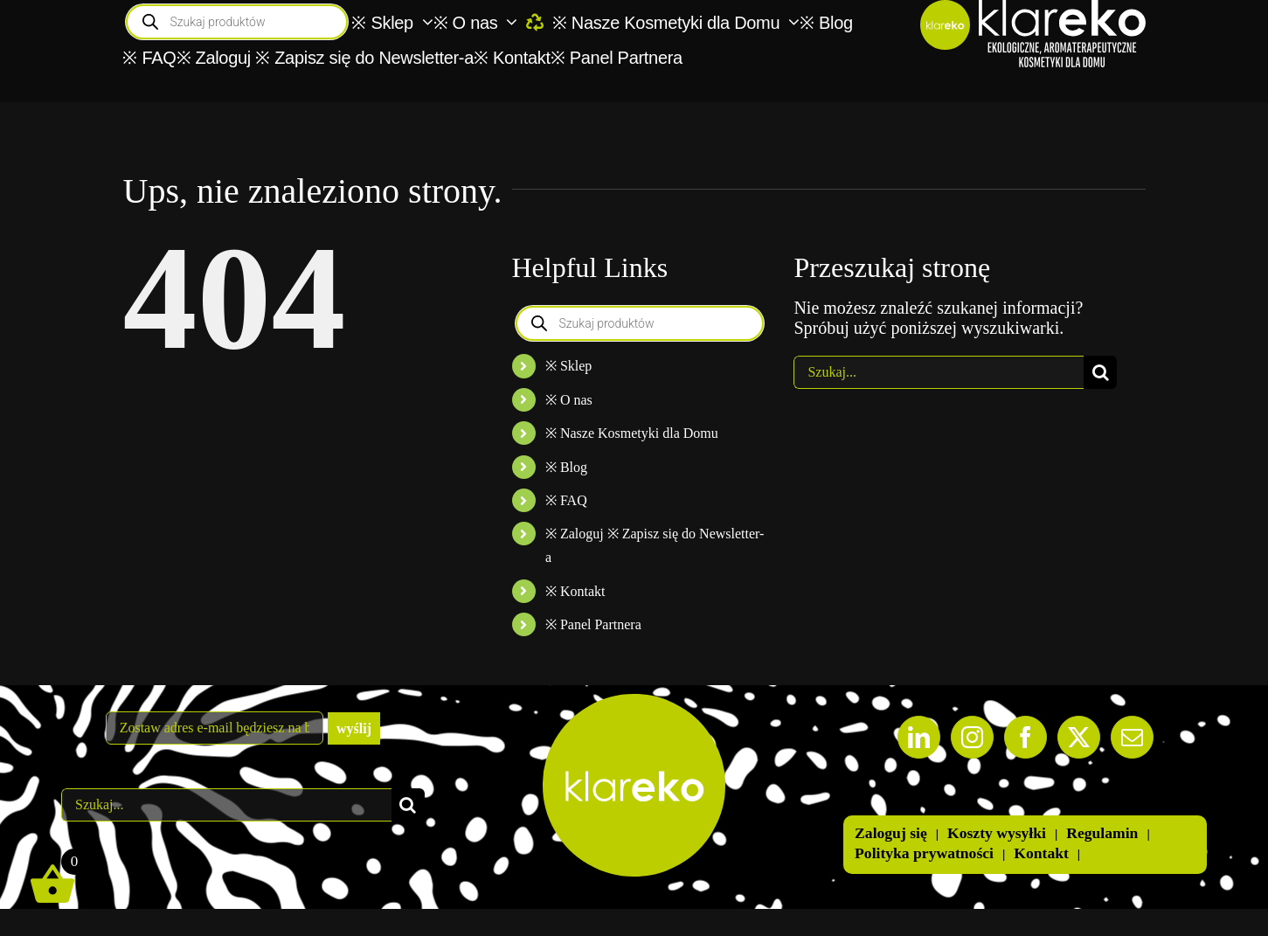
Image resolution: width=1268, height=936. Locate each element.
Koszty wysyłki (996, 833)
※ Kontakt (575, 591)
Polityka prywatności (924, 853)
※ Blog (566, 467)
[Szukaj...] (938, 372)
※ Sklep (568, 365)
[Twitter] (1078, 737)
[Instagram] (972, 737)
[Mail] (1132, 737)
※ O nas (568, 399)
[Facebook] (1025, 737)
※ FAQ (566, 500)
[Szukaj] (1100, 372)
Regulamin (1102, 833)
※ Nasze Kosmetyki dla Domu (631, 433)
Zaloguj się (891, 833)
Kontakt (1041, 853)
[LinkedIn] (918, 737)
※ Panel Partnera (593, 624)
